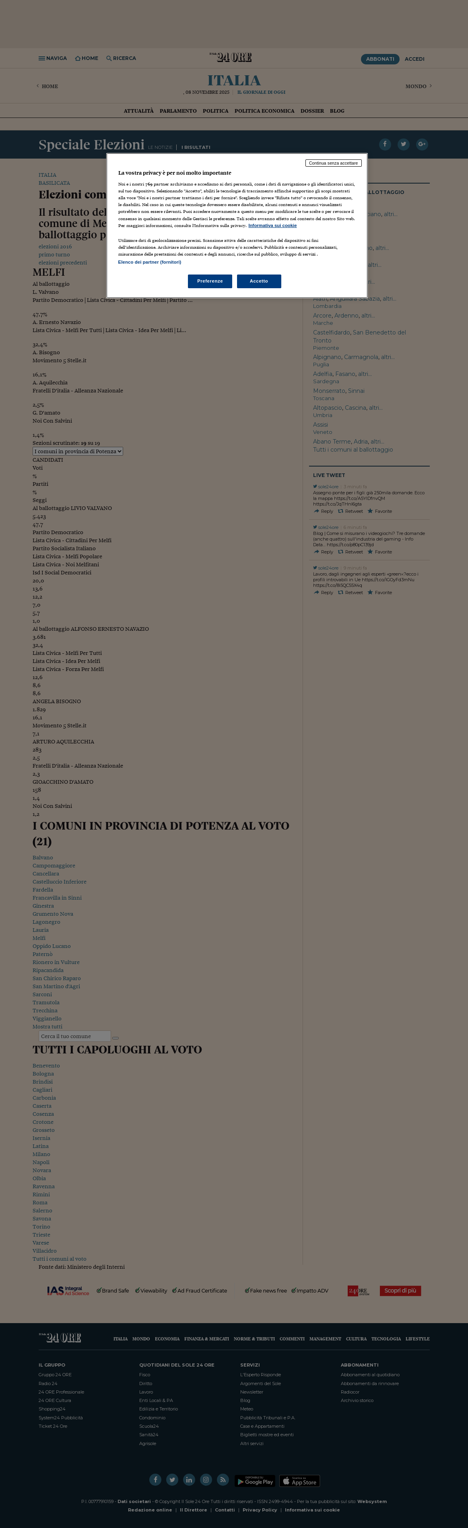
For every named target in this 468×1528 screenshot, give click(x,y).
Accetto (259, 281)
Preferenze (210, 281)
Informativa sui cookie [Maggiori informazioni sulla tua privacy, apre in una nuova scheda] (273, 225)
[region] (237, 225)
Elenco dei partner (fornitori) (149, 262)
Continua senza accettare (333, 163)
